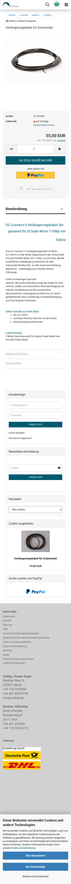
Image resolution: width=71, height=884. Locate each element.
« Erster (12, 15)
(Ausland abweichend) (43, 125)
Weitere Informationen (36, 876)
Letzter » (48, 15)
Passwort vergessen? (20, 438)
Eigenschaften (17, 354)
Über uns (7, 624)
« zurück (23, 15)
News (6, 654)
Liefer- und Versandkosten (17, 641)
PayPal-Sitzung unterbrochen (18, 659)
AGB (5, 629)
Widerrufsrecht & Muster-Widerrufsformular (26, 637)
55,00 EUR (36, 566)
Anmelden (35, 424)
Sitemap (7, 650)
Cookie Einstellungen (14, 662)
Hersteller (13, 363)
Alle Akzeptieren (35, 855)
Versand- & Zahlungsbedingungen (21, 633)
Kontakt (7, 620)
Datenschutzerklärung (23, 848)
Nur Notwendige (35, 866)
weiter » (36, 15)
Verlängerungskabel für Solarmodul (35, 558)
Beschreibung (16, 209)
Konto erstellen (17, 432)
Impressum (9, 616)
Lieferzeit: (11, 121)
